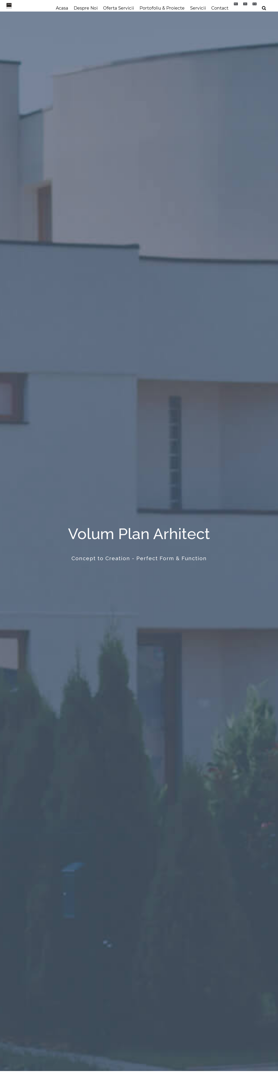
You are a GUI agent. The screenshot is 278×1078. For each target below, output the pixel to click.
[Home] (139, 539)
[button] (264, 7)
